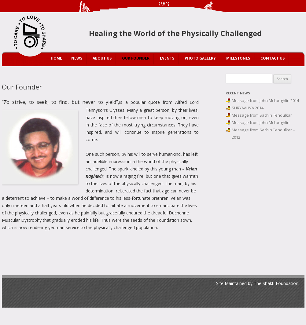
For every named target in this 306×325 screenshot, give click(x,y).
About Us (102, 58)
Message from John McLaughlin (260, 122)
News (76, 58)
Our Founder (135, 58)
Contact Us (272, 58)
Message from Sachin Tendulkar (262, 115)
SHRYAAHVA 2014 (248, 108)
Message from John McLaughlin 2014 (265, 100)
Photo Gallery (200, 58)
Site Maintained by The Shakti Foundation (257, 283)
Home (56, 58)
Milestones (238, 58)
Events (167, 58)
